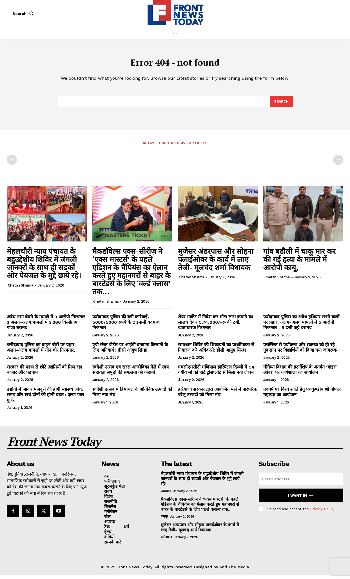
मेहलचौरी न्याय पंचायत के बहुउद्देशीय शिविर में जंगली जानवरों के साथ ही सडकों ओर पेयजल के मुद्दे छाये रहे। (44, 267)
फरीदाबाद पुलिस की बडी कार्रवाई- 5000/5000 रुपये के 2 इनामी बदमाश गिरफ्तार (126, 326)
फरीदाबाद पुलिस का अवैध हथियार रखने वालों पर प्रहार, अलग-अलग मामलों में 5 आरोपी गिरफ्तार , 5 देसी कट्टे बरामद (301, 326)
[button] (24, 13)
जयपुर (164, 520)
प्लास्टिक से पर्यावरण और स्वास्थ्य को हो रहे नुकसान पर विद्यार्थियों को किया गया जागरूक (300, 351)
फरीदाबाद (166, 541)
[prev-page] (12, 164)
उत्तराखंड (166, 495)
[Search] (281, 105)
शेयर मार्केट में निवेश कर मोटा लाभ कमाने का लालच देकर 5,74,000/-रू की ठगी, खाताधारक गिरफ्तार (215, 326)
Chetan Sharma (20, 289)
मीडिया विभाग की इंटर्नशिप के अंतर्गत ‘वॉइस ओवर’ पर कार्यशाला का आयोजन (299, 373)
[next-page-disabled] (338, 164)
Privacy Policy (322, 513)
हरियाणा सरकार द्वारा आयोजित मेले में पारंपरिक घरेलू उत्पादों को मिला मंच (217, 396)
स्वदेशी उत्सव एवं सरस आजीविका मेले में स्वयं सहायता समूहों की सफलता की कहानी (130, 373)
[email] (301, 483)
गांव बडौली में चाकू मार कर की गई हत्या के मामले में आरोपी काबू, (299, 263)
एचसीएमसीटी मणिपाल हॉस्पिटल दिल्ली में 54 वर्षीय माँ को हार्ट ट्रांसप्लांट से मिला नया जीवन (216, 373)
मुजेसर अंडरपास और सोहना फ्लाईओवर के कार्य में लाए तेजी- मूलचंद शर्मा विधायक (215, 263)
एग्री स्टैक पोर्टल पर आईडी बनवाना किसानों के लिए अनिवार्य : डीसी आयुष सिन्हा (130, 351)
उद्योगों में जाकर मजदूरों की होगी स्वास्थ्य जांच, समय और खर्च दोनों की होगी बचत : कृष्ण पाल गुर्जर (45, 399)
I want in (301, 499)
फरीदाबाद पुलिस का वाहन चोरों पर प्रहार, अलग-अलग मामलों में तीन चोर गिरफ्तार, (41, 351)
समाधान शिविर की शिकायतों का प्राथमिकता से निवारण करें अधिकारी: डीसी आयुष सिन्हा (216, 351)
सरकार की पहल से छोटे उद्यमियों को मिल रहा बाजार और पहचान (44, 373)
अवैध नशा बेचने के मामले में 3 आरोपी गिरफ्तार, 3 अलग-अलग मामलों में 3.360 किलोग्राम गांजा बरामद (46, 326)
